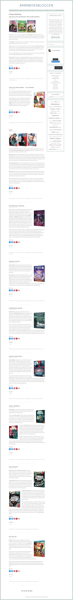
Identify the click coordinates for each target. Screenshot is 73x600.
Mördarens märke (15, 308)
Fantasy (29, 252)
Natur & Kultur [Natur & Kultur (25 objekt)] (52, 134)
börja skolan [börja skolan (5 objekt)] (58, 111)
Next (31, 590)
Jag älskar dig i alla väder (55, 75)
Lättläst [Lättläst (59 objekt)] (53, 132)
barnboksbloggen (36, 5)
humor (35, 122)
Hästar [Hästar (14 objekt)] (55, 123)
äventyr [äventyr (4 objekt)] (61, 149)
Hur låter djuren (55, 87)
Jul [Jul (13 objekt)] (57, 124)
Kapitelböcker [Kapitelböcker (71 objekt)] (54, 127)
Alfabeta (29, 78)
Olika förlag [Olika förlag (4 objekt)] (50, 136)
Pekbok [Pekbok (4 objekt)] (58, 136)
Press (30, 10)
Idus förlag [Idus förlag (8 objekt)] (54, 124)
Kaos (10, 130)
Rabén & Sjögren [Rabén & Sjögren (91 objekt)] (55, 138)
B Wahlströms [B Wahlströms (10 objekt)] (53, 111)
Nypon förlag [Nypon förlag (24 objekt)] (59, 134)
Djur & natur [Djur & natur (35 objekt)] (53, 113)
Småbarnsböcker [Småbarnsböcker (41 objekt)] (57, 141)
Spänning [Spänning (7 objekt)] (58, 143)
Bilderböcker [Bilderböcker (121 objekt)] (55, 104)
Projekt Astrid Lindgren (40, 10)
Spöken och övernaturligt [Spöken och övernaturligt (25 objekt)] (55, 145)
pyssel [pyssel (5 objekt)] (60, 136)
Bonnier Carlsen (33, 78)
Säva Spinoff (13, 467)
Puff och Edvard (55, 81)
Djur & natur (39, 78)
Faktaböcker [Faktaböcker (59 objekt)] (55, 115)
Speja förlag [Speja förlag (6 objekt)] (52, 143)
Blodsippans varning (16, 206)
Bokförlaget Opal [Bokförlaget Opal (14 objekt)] (58, 106)
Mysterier (38, 348)
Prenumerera (58, 67)
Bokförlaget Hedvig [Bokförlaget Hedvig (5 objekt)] (51, 106)
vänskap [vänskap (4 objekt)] (58, 149)
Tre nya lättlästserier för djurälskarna (24, 16)
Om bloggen (24, 10)
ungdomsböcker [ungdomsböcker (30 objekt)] (53, 149)
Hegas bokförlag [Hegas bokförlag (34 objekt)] (57, 120)
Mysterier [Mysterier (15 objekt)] (58, 132)
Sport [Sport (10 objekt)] (56, 143)
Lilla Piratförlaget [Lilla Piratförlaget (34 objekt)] (56, 129)
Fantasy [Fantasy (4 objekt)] (61, 118)
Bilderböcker (14, 122)
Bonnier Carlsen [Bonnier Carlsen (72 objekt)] (55, 109)
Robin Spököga (14, 406)
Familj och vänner (31, 198)
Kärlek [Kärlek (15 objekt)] (50, 129)
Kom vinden (55, 85)
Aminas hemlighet (15, 356)
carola (14, 18)
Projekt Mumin (52, 10)
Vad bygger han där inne (55, 78)
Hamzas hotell (14, 261)
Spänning (40, 398)
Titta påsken (55, 84)
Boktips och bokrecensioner (16, 78)
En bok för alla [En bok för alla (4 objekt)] (59, 113)
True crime (41, 348)
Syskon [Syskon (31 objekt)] (53, 147)
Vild (55, 79)
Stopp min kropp (55, 88)
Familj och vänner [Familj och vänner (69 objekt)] (54, 118)
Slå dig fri (13, 536)
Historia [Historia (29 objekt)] (52, 123)
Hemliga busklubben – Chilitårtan (21, 87)
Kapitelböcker (23, 78)
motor (38, 529)
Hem (18, 10)
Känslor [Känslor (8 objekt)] (60, 127)
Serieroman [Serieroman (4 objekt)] (50, 141)
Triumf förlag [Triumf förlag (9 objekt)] (57, 147)
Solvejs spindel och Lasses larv (55, 82)
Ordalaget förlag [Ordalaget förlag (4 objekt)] (55, 136)
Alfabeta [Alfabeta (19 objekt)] (56, 101)
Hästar (42, 78)
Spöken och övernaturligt (40, 300)
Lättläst (15, 80)
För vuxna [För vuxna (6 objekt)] (50, 120)
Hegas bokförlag (11, 80)
